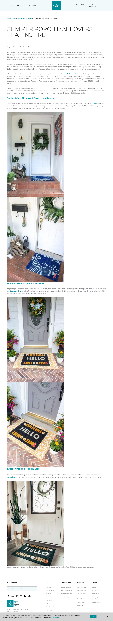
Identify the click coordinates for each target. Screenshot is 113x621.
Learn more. (56, 618)
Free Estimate (92, 5)
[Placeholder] (20, 588)
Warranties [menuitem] (80, 602)
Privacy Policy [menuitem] (96, 602)
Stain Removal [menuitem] (81, 587)
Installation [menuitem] (80, 605)
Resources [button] (21, 5)
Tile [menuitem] (47, 603)
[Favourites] (104, 6)
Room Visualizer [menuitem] (66, 587)
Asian (94, 103)
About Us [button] (32, 5)
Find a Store (79, 4)
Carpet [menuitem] (48, 597)
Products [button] (10, 5)
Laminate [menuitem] (49, 600)
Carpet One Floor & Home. (20, 609)
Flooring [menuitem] (48, 587)
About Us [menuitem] (95, 587)
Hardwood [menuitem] (49, 594)
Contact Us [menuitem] (95, 594)
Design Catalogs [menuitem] (66, 594)
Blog (29, 18)
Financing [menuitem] (49, 610)
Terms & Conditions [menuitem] (95, 598)
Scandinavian (15, 291)
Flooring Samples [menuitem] (66, 590)
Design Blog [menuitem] (65, 597)
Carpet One (11, 18)
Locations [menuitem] (95, 590)
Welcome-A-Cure (74, 74)
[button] (101, 6)
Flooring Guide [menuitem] (81, 594)
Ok (93, 616)
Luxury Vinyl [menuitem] (50, 590)
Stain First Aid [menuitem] (81, 590)
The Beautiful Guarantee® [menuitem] (81, 598)
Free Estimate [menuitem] (50, 607)
